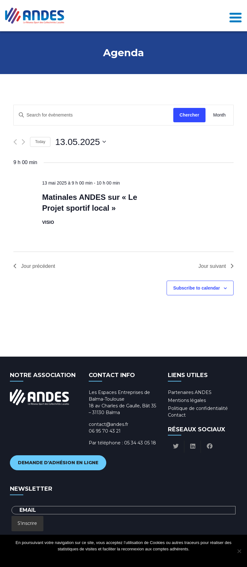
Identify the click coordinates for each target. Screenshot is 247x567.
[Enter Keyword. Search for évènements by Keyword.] (93, 115)
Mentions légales (187, 400)
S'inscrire (27, 523)
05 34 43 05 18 (140, 443)
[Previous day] (15, 142)
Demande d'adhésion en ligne (58, 462)
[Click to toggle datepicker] (80, 142)
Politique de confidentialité (198, 408)
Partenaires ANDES (190, 392)
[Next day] (23, 142)
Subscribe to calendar (196, 288)
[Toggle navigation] (235, 15)
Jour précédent (34, 266)
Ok (98, 557)
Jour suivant (216, 266)
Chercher (189, 114)
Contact (177, 415)
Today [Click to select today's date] (40, 142)
